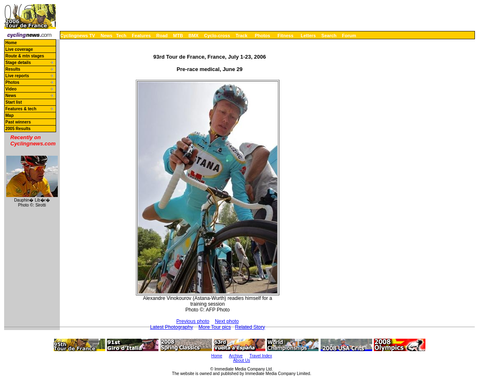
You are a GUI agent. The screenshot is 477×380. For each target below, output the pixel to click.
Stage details (18, 62)
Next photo (227, 321)
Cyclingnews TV (77, 35)
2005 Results (18, 128)
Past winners (18, 122)
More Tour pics (214, 327)
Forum (349, 35)
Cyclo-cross (217, 35)
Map (9, 115)
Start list (13, 102)
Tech (121, 35)
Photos (262, 35)
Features (141, 35)
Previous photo (192, 321)
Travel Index (261, 356)
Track (242, 35)
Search (329, 35)
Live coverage (19, 49)
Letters (308, 35)
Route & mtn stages (24, 56)
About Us (241, 360)
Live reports (17, 76)
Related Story (250, 327)
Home (11, 42)
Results (12, 69)
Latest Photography (171, 327)
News (107, 35)
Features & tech (20, 109)
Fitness (285, 35)
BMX (193, 35)
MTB (178, 35)
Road (162, 35)
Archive (236, 356)
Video (11, 89)
